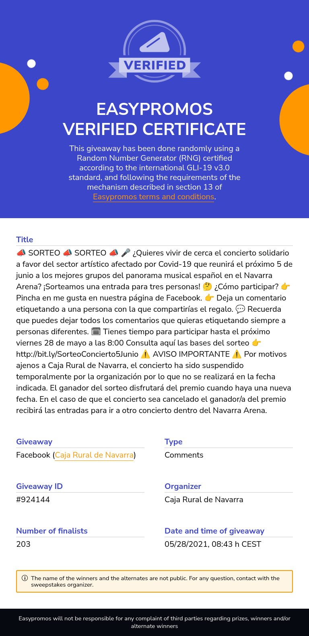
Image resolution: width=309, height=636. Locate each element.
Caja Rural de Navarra (94, 455)
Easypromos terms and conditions (153, 197)
